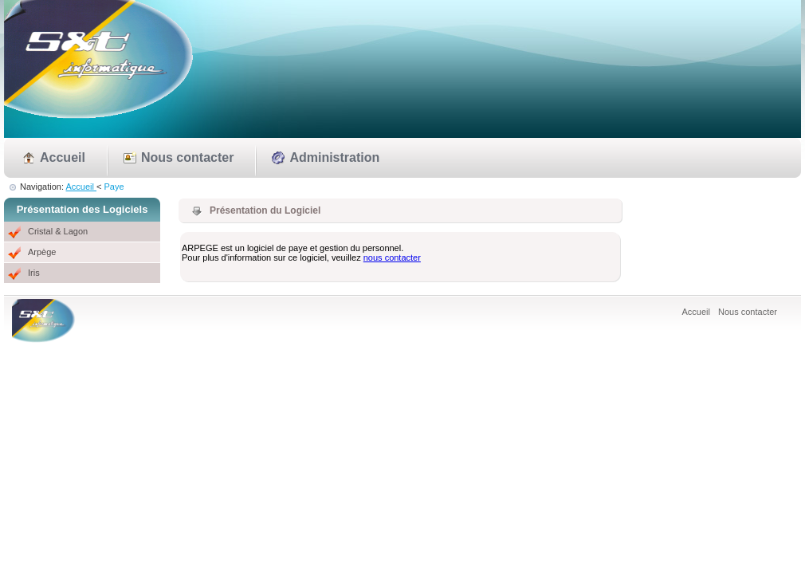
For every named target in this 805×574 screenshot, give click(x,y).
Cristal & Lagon (58, 231)
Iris (34, 272)
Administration (334, 157)
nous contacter (392, 257)
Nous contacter (187, 157)
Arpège (42, 252)
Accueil (62, 157)
